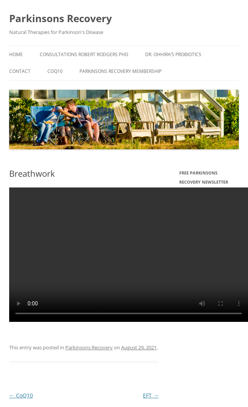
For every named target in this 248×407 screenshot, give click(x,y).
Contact (20, 71)
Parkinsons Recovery (60, 18)
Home (16, 54)
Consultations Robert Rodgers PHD (84, 54)
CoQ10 (55, 71)
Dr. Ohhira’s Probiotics (173, 54)
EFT (151, 395)
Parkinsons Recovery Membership (120, 71)
